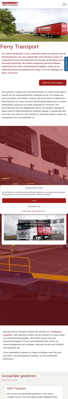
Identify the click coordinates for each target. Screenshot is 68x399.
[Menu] (63, 4)
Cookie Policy (26, 211)
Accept (34, 201)
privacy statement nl (38, 211)
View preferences (34, 206)
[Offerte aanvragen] (52, 83)
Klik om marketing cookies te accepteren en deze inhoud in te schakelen (34, 223)
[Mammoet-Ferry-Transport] (27, 3)
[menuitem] (63, 4)
